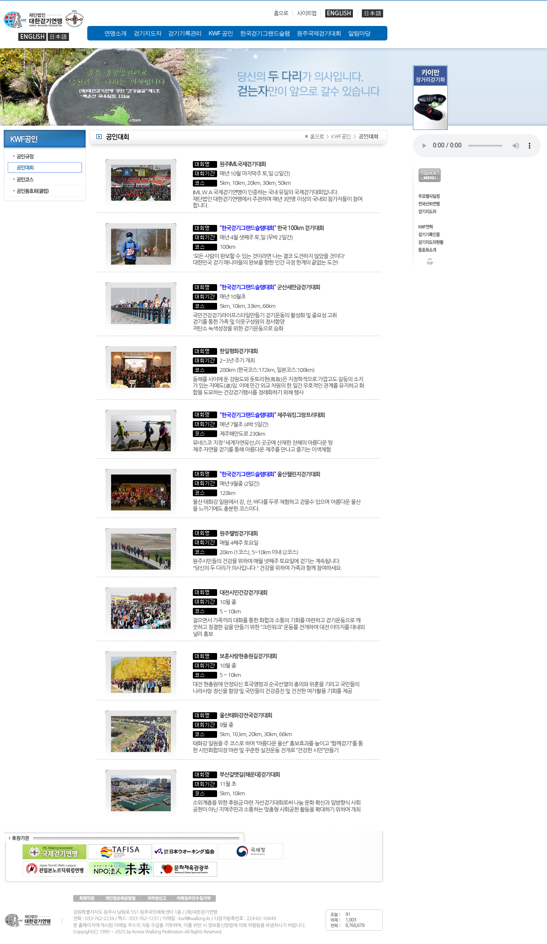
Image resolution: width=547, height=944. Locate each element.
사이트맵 (306, 13)
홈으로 (281, 13)
